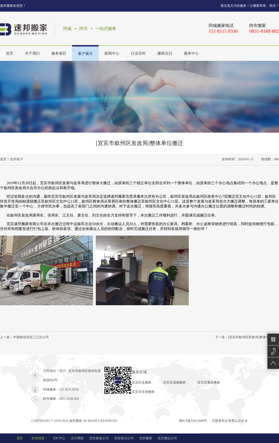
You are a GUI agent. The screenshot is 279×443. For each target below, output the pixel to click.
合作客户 (16, 159)
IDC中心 (59, 438)
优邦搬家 (145, 438)
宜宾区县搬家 (141, 382)
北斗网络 (77, 438)
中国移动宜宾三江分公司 (31, 337)
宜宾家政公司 (99, 438)
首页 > (4, 159)
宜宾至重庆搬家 (208, 382)
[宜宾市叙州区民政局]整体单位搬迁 (253, 337)
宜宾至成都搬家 (174, 382)
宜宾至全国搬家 (143, 392)
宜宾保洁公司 (124, 438)
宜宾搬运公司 (167, 438)
